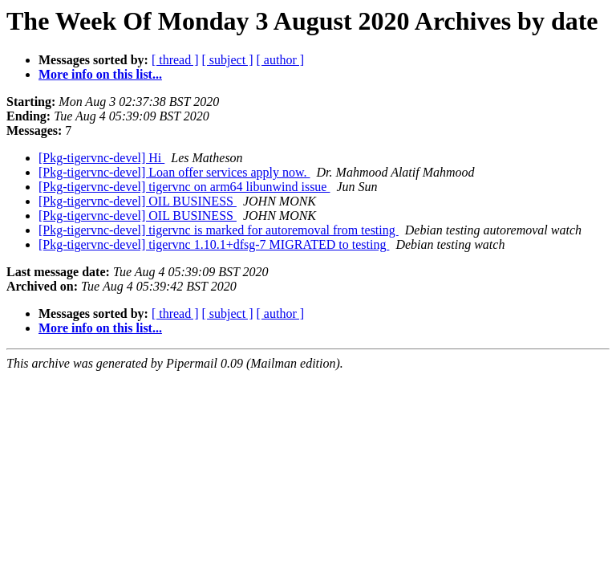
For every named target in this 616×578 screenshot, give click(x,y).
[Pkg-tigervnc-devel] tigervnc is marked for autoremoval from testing (218, 230)
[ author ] (281, 60)
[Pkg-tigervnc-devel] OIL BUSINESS (137, 201)
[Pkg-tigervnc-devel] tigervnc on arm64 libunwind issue (184, 186)
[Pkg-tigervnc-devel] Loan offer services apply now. (174, 172)
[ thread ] (175, 60)
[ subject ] (227, 60)
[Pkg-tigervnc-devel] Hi (101, 158)
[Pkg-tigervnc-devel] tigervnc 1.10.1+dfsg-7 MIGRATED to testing (213, 244)
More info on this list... (100, 74)
